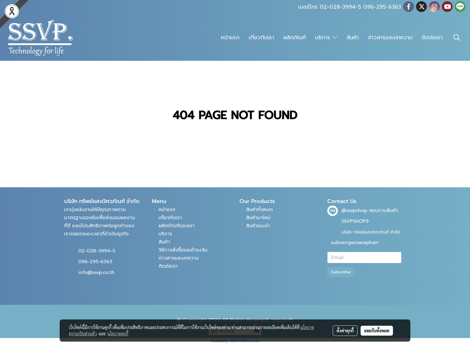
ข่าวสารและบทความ (390, 37)
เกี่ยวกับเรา (261, 37)
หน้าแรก (230, 37)
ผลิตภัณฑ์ (295, 37)
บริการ (326, 37)
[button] (456, 37)
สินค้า (353, 37)
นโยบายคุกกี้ (117, 333)
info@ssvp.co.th (97, 272)
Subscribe (341, 272)
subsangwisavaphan (354, 242)
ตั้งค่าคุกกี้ (345, 330)
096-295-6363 (95, 261)
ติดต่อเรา (432, 37)
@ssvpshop (354, 210)
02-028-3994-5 (96, 250)
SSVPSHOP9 (355, 221)
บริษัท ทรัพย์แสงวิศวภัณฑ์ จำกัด (370, 232)
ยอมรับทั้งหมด (376, 330)
